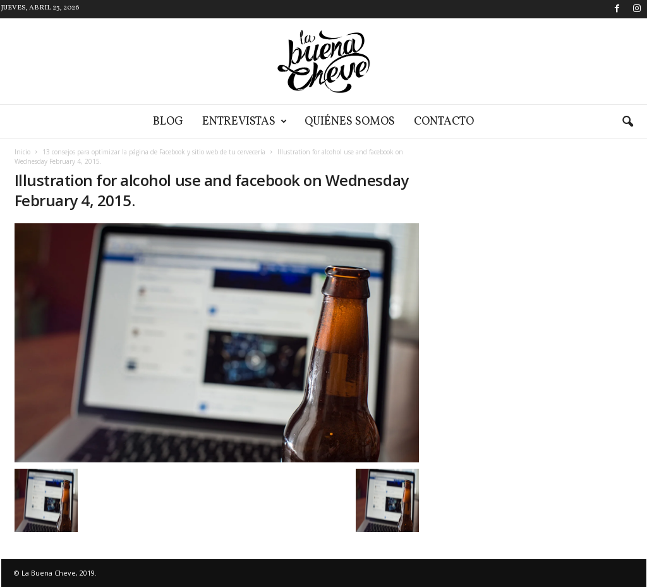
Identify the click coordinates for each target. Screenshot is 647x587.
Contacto (444, 122)
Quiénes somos (350, 122)
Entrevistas (244, 122)
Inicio (22, 151)
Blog (168, 122)
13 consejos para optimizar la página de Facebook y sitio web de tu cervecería (153, 151)
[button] (627, 122)
